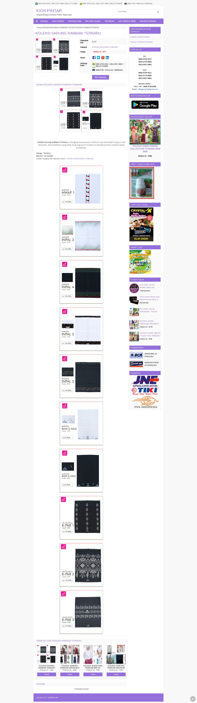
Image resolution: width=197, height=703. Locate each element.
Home (39, 28)
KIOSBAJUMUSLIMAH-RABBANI (80, 159)
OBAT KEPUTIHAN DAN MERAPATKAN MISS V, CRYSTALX (149, 299)
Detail (46, 674)
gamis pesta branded (140, 37)
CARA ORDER (58, 21)
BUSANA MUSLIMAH (51, 28)
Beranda (44, 21)
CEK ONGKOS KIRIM (127, 21)
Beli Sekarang (100, 77)
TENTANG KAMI (74, 21)
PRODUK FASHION (148, 21)
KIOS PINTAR (49, 10)
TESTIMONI (109, 21)
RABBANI (63, 28)
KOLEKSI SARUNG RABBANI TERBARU (68, 33)
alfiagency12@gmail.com (148, 89)
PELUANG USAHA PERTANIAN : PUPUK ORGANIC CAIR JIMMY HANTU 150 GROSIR (149, 313)
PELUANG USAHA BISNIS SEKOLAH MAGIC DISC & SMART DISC (149, 289)
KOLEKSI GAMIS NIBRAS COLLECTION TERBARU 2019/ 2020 (145, 149)
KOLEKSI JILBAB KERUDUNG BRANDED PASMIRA (149, 323)
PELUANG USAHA (92, 21)
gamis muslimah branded (142, 42)
